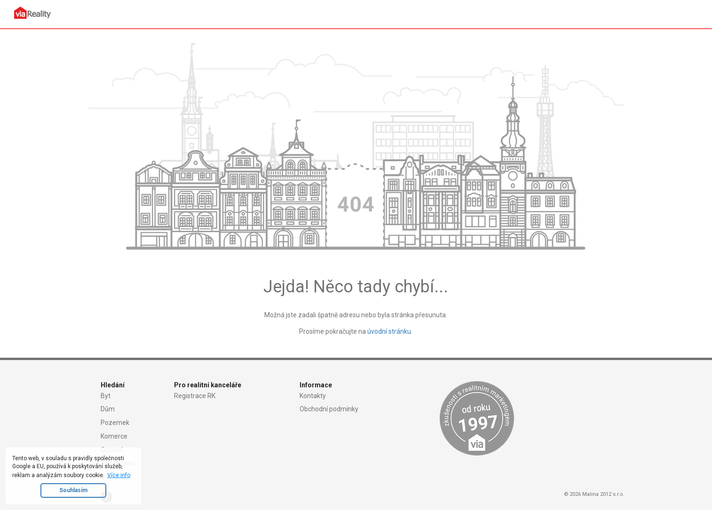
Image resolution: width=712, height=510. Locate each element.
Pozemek (115, 422)
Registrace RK (194, 396)
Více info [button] (118, 475)
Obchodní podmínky (329, 409)
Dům (108, 409)
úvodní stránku (389, 331)
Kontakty (313, 396)
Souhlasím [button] (73, 490)
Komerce (114, 436)
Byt (106, 396)
